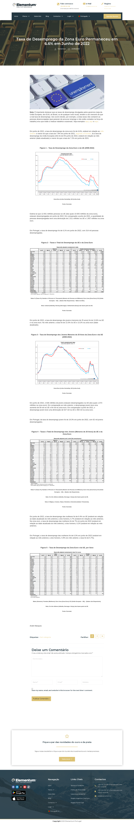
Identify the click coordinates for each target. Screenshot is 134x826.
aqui (86, 121)
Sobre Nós (38, 16)
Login (71, 16)
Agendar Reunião (112, 16)
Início (16, 16)
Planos (26, 16)
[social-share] (92, 636)
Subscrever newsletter (78, 794)
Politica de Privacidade (78, 790)
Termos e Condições (77, 785)
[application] (29, 16)
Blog (48, 16)
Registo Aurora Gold (77, 803)
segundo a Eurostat (83, 134)
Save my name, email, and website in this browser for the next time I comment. (62, 690)
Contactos (59, 16)
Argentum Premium (110, 6)
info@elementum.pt (91, 6)
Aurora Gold (107, 8)
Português (85, 16)
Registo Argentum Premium (80, 798)
